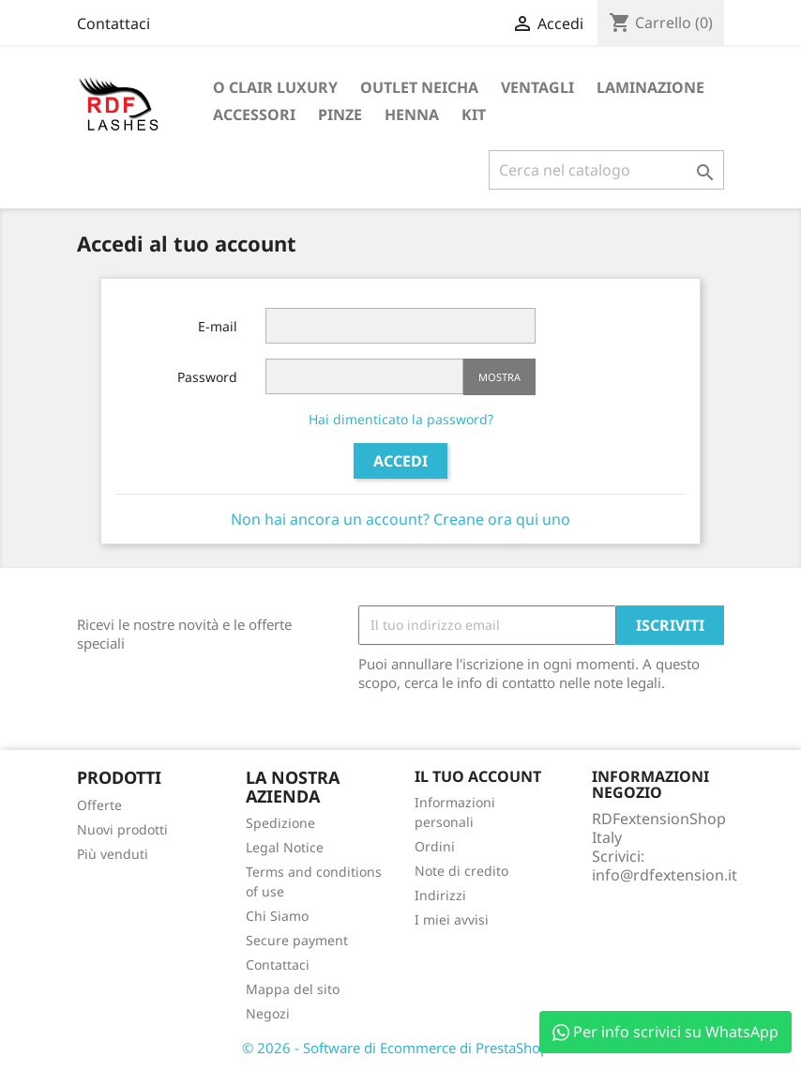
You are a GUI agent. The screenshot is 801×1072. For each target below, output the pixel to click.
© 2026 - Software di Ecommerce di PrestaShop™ (401, 1047)
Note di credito (461, 871)
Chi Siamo (277, 916)
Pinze (340, 114)
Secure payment (297, 940)
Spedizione (280, 823)
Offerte (99, 805)
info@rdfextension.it (664, 875)
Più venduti (112, 854)
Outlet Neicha (419, 87)
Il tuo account (478, 776)
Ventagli (537, 87)
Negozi (268, 1013)
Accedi (400, 461)
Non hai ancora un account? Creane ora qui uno (400, 519)
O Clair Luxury (275, 87)
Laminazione (650, 87)
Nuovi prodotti (122, 829)
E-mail (217, 326)
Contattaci (113, 23)
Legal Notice (285, 847)
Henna (412, 114)
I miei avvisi (452, 919)
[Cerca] (606, 170)
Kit (473, 114)
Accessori (254, 114)
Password (207, 377)
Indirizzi (440, 895)
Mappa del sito (293, 989)
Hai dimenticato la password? (401, 419)
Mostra (499, 377)
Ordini (435, 846)
